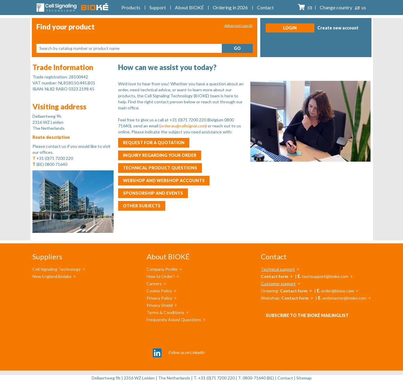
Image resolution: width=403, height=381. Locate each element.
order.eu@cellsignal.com (183, 125)
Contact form (274, 276)
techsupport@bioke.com (325, 276)
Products (130, 7)
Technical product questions (160, 167)
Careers (154, 283)
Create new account (338, 27)
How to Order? (161, 276)
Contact (265, 7)
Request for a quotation (154, 142)
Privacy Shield (159, 305)
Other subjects (141, 205)
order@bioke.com (337, 290)
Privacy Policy (159, 297)
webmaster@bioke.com (344, 297)
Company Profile (162, 269)
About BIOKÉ (189, 7)
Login (290, 27)
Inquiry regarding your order (159, 155)
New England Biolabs (52, 276)
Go (237, 48)
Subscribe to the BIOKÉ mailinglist (307, 315)
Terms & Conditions (165, 312)
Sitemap (304, 377)
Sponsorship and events (153, 193)
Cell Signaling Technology (56, 269)
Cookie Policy (159, 290)
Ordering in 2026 (230, 7)
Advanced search (238, 25)
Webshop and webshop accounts (164, 180)
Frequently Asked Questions (174, 319)
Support (157, 7)
